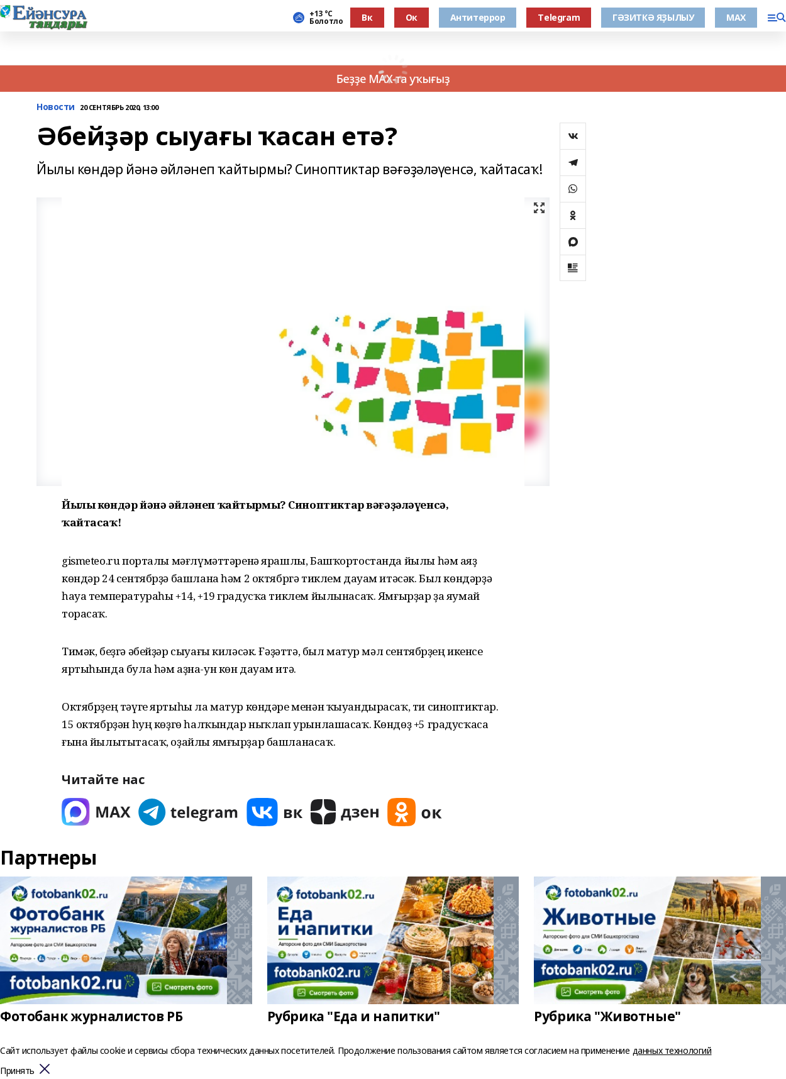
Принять (17, 1071)
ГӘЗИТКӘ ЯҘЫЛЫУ (653, 17)
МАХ (736, 17)
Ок (412, 17)
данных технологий (672, 1050)
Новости (55, 107)
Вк (367, 17)
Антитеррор (478, 17)
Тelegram (559, 17)
